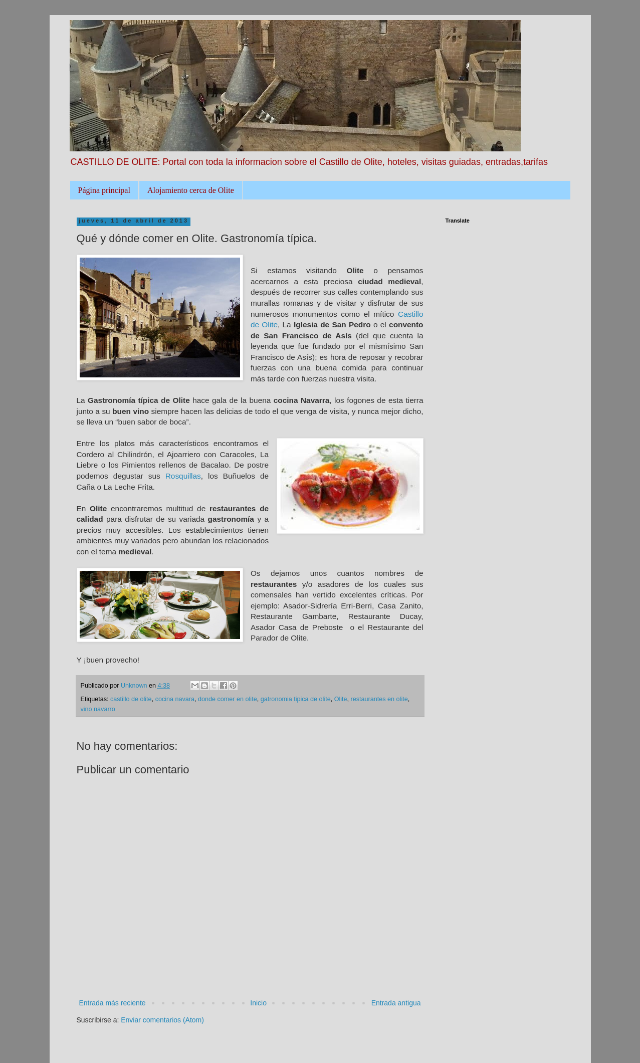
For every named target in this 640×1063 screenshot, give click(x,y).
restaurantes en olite (379, 699)
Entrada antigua (396, 1003)
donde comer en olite (227, 699)
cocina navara (174, 699)
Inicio (258, 1003)
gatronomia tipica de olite (296, 699)
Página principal (104, 190)
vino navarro (98, 709)
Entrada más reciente (112, 1003)
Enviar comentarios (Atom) (162, 1020)
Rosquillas (183, 476)
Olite (340, 699)
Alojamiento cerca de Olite (190, 190)
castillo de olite (131, 699)
